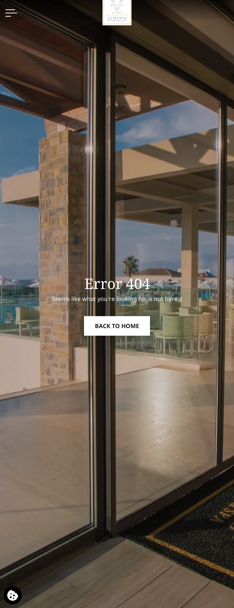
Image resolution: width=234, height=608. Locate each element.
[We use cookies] (13, 595)
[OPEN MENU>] (11, 13)
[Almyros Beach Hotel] (117, 10)
